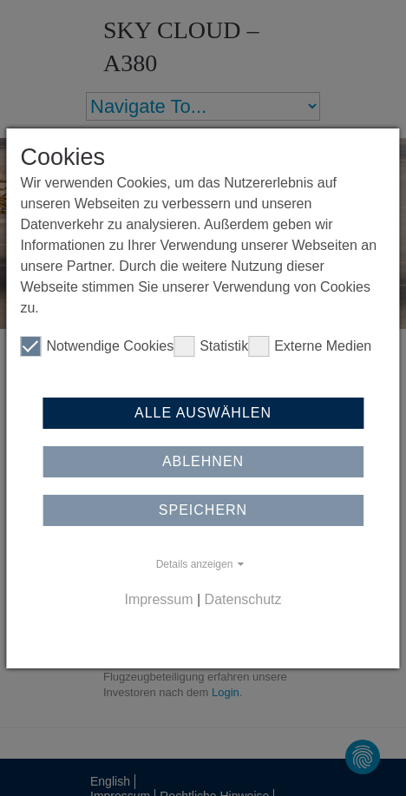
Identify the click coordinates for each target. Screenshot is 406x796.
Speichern (203, 510)
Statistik (211, 346)
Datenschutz (243, 599)
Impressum (158, 599)
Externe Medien (309, 346)
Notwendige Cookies (97, 346)
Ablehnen (203, 461)
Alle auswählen (203, 412)
